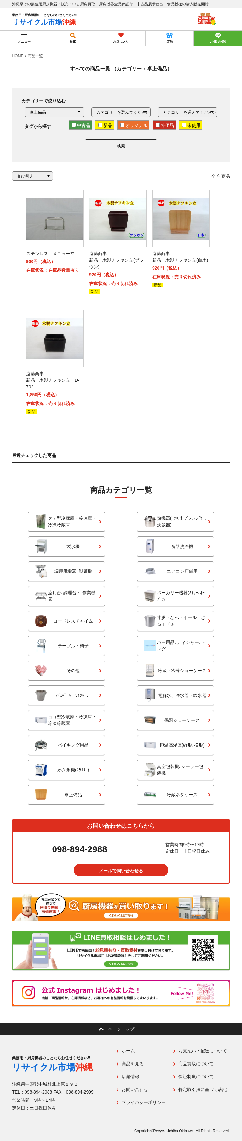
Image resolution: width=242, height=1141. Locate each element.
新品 (105, 125)
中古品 (81, 125)
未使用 (191, 125)
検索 (121, 146)
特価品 (165, 125)
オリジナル (133, 125)
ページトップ (121, 1029)
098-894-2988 (79, 849)
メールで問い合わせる (121, 870)
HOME (17, 56)
